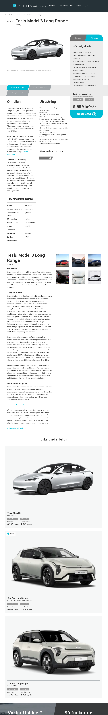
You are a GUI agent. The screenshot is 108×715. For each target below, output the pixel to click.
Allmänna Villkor (53, 670)
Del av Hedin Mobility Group (52, 662)
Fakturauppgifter (70, 667)
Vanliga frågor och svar (69, 662)
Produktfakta (45, 158)
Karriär (49, 680)
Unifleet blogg (69, 665)
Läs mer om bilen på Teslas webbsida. (21, 405)
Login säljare (98, 709)
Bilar (12, 15)
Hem (6, 15)
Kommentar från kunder (53, 677)
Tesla (18, 15)
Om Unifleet (51, 659)
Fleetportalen (52, 672)
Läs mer (14, 597)
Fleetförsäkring (52, 674)
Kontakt (67, 669)
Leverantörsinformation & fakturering (19, 701)
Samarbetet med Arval (53, 666)
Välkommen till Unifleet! (16, 428)
